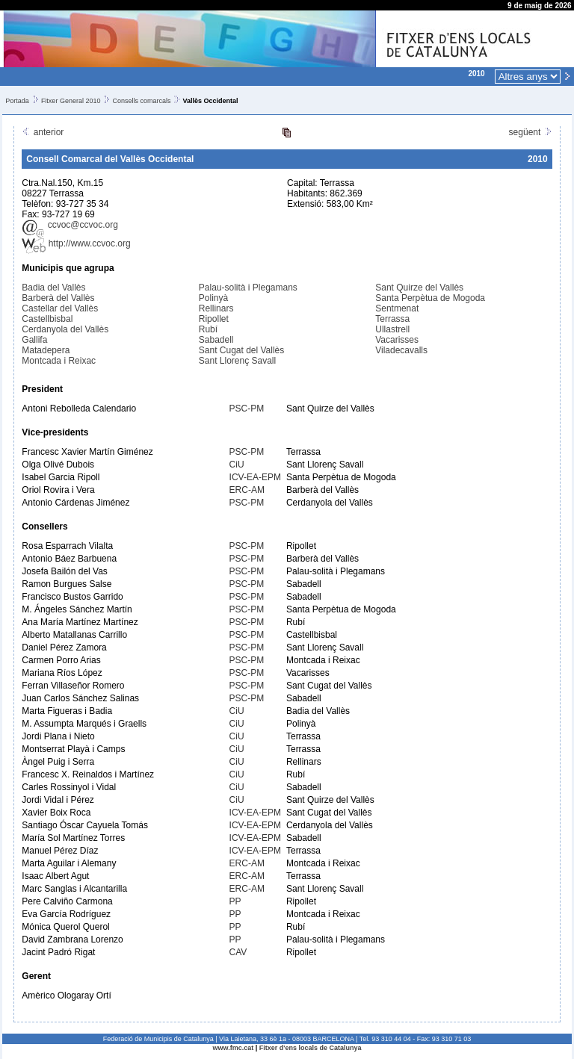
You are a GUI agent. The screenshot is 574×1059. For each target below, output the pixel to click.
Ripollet (214, 319)
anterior (43, 132)
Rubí (208, 329)
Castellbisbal (47, 319)
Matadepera (46, 350)
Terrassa (392, 319)
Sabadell (216, 340)
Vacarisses (397, 340)
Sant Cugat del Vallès (242, 350)
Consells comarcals (141, 101)
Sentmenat (397, 308)
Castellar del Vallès (60, 308)
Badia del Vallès (53, 287)
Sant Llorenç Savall (237, 360)
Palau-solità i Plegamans (248, 287)
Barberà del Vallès (58, 298)
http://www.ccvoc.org (76, 243)
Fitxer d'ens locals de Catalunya (310, 1048)
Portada (17, 101)
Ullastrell (392, 329)
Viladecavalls (401, 350)
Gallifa (34, 340)
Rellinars (216, 308)
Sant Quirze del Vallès (419, 287)
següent (530, 132)
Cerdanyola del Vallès (65, 329)
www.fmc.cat (233, 1048)
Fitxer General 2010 (71, 101)
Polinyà (213, 298)
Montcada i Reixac (59, 360)
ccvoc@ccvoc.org (70, 225)
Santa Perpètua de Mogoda (430, 298)
